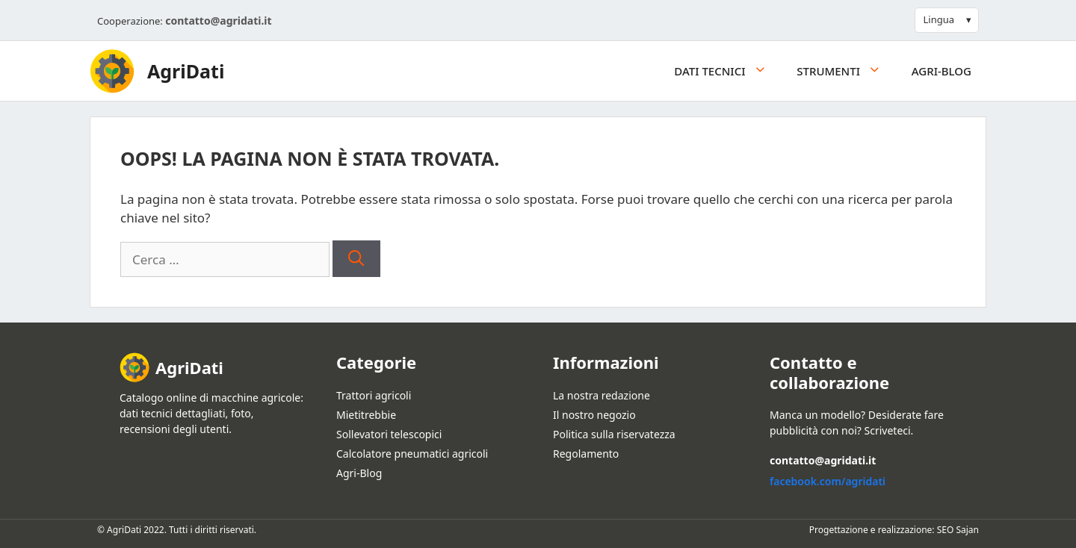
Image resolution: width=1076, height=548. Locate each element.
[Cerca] (356, 259)
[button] (764, 71)
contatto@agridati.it (218, 20)
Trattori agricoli (373, 395)
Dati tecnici (728, 71)
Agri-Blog (941, 70)
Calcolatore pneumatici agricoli (412, 453)
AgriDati (185, 71)
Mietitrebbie (366, 415)
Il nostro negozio (594, 415)
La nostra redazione (601, 395)
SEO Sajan (958, 529)
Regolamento (586, 453)
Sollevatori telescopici (389, 434)
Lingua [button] (938, 19)
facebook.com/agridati (827, 481)
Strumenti (847, 71)
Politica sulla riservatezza (614, 434)
